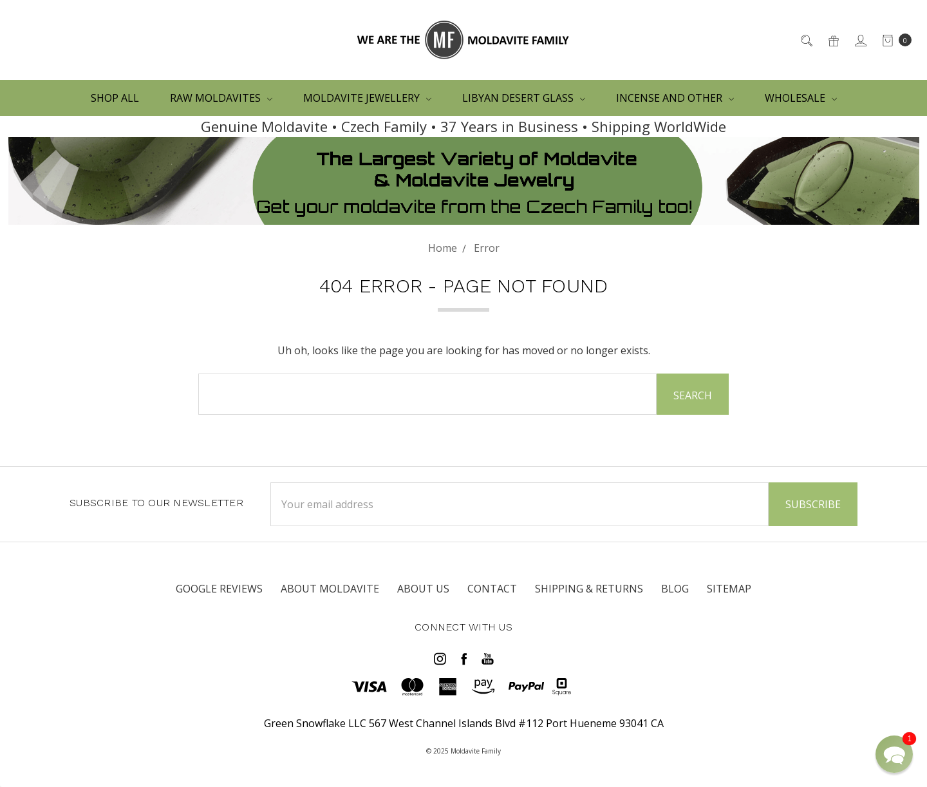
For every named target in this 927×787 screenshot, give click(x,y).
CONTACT (492, 589)
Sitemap (729, 589)
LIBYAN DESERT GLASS (523, 98)
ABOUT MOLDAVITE (330, 589)
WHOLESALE (801, 98)
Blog (675, 589)
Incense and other (675, 98)
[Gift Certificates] (833, 40)
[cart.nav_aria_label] (893, 40)
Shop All (115, 98)
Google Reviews (219, 589)
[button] (894, 754)
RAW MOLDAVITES (221, 98)
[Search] (806, 40)
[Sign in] (860, 40)
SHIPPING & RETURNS (589, 589)
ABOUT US (423, 589)
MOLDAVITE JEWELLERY (367, 98)
